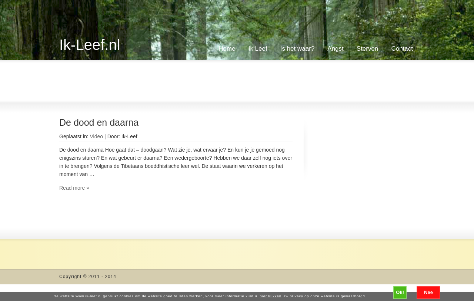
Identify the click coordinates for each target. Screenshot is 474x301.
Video (96, 136)
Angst (335, 48)
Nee (428, 292)
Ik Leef (257, 48)
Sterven (367, 48)
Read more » (74, 188)
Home (226, 48)
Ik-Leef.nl (89, 45)
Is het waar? (297, 48)
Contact (402, 48)
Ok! (400, 292)
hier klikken (270, 296)
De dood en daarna (98, 122)
